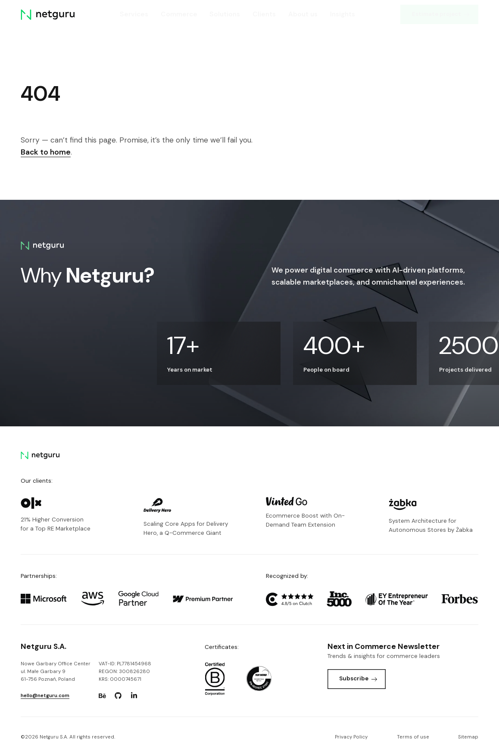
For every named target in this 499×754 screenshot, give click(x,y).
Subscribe (358, 678)
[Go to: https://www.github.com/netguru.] (118, 696)
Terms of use (413, 737)
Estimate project (441, 14)
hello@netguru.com (45, 695)
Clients (264, 14)
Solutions (224, 14)
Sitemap (468, 737)
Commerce (179, 14)
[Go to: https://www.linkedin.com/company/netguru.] (134, 696)
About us (303, 14)
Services (134, 14)
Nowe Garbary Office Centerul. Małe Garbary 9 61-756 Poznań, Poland (55, 672)
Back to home (46, 152)
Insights (342, 14)
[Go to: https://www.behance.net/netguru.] (102, 696)
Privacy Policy (351, 737)
